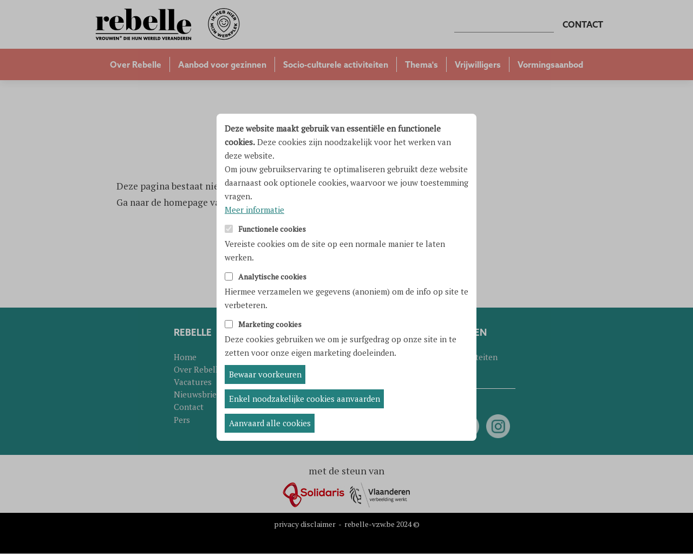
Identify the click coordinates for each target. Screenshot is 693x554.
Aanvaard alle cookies (270, 423)
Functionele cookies (272, 229)
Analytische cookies (272, 277)
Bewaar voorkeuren (265, 374)
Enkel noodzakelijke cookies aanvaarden (304, 398)
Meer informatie (254, 209)
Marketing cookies (270, 324)
